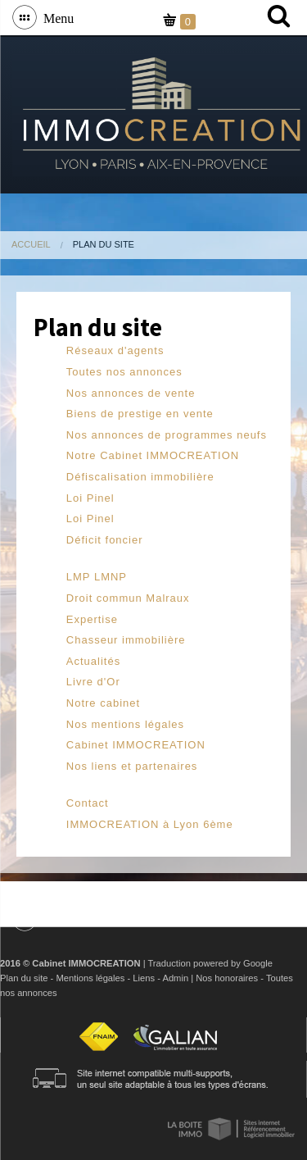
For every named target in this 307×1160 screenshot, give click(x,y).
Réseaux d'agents (115, 350)
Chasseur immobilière (126, 640)
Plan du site (23, 978)
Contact (87, 803)
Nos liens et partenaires (132, 766)
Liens (144, 978)
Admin (175, 978)
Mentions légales (90, 978)
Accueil (31, 244)
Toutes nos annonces (124, 372)
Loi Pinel (90, 498)
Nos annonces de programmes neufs (166, 435)
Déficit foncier (104, 540)
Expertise (92, 619)
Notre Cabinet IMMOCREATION (152, 455)
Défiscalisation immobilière (140, 477)
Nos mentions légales (125, 724)
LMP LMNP (96, 577)
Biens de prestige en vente (140, 413)
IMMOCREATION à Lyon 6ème (149, 824)
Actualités (93, 661)
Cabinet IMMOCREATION (135, 745)
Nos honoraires (227, 978)
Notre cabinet (103, 703)
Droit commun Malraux (128, 598)
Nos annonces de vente (131, 393)
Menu (55, 17)
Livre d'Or (93, 682)
